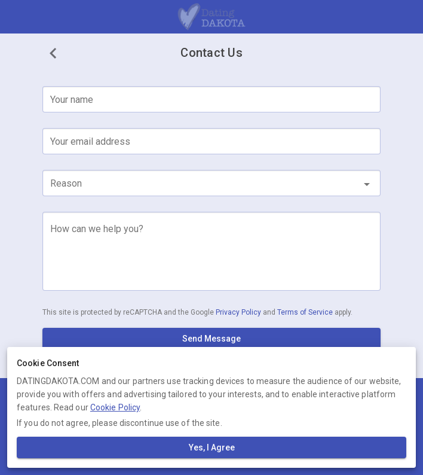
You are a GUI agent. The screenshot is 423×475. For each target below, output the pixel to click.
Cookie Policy (115, 407)
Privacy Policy (239, 312)
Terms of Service (306, 312)
